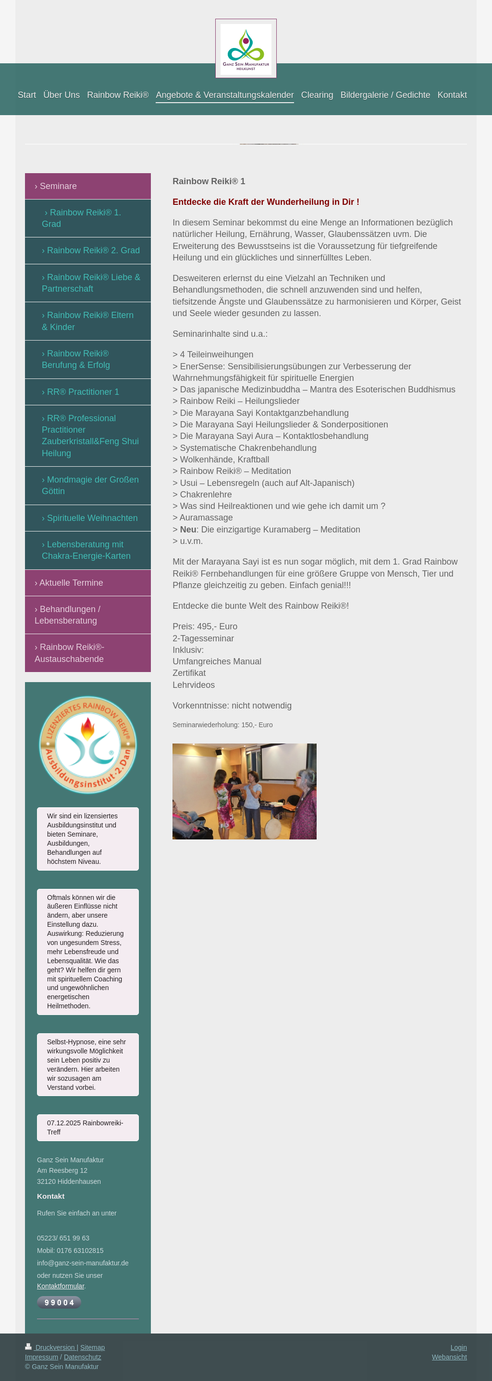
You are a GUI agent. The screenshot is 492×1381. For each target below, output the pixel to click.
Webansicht (449, 1357)
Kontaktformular (60, 1286)
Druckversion (50, 1347)
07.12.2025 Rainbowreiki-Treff (85, 1127)
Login (459, 1347)
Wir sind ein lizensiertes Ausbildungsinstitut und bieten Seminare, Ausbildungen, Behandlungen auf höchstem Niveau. (82, 838)
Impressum (41, 1357)
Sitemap (92, 1347)
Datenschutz (82, 1357)
